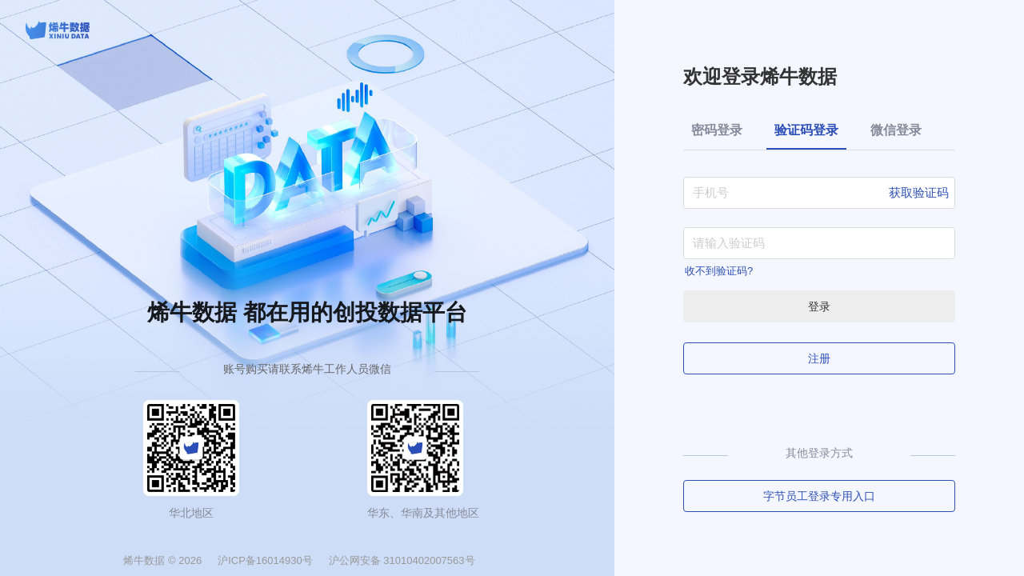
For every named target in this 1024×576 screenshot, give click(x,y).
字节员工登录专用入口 (819, 496)
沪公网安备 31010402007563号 (402, 560)
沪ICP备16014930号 (265, 560)
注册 (819, 358)
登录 (819, 306)
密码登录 (716, 130)
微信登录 (896, 130)
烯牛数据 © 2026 (162, 560)
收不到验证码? (719, 271)
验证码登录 (806, 130)
